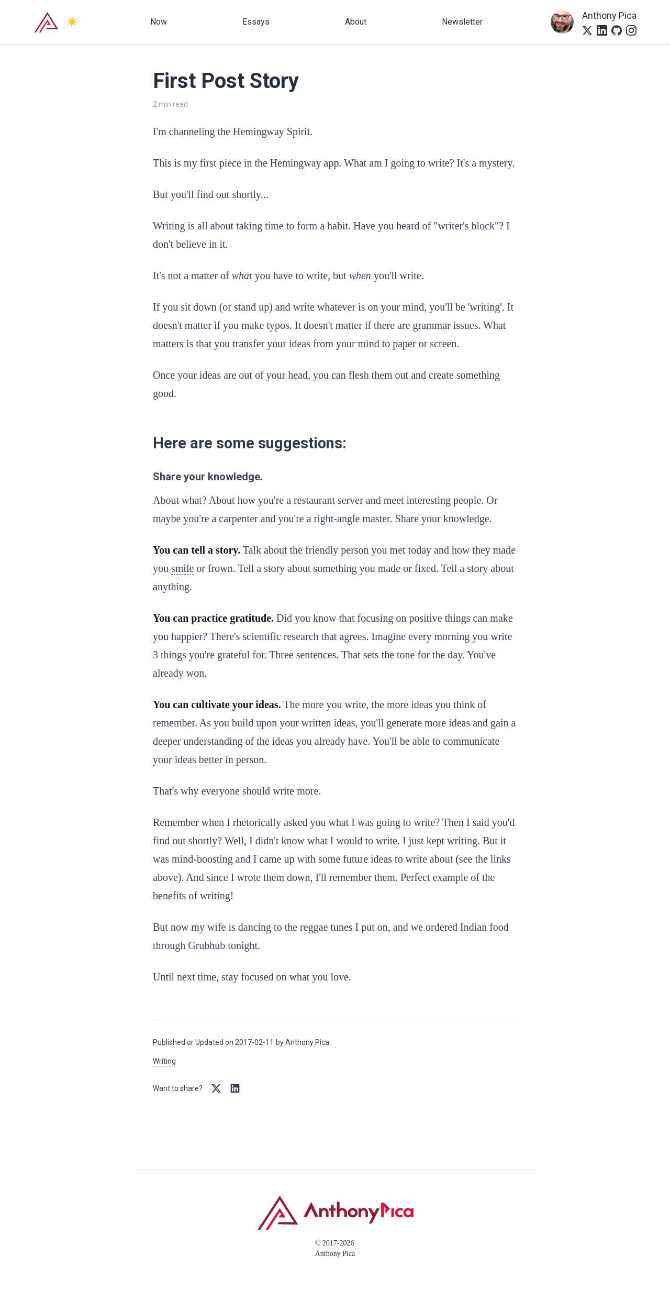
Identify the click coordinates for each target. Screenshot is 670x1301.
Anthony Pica (609, 15)
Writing (164, 1061)
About (355, 22)
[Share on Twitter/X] (216, 1088)
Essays (256, 22)
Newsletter (462, 22)
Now (158, 22)
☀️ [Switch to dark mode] (72, 21)
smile (182, 568)
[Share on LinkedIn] (235, 1088)
